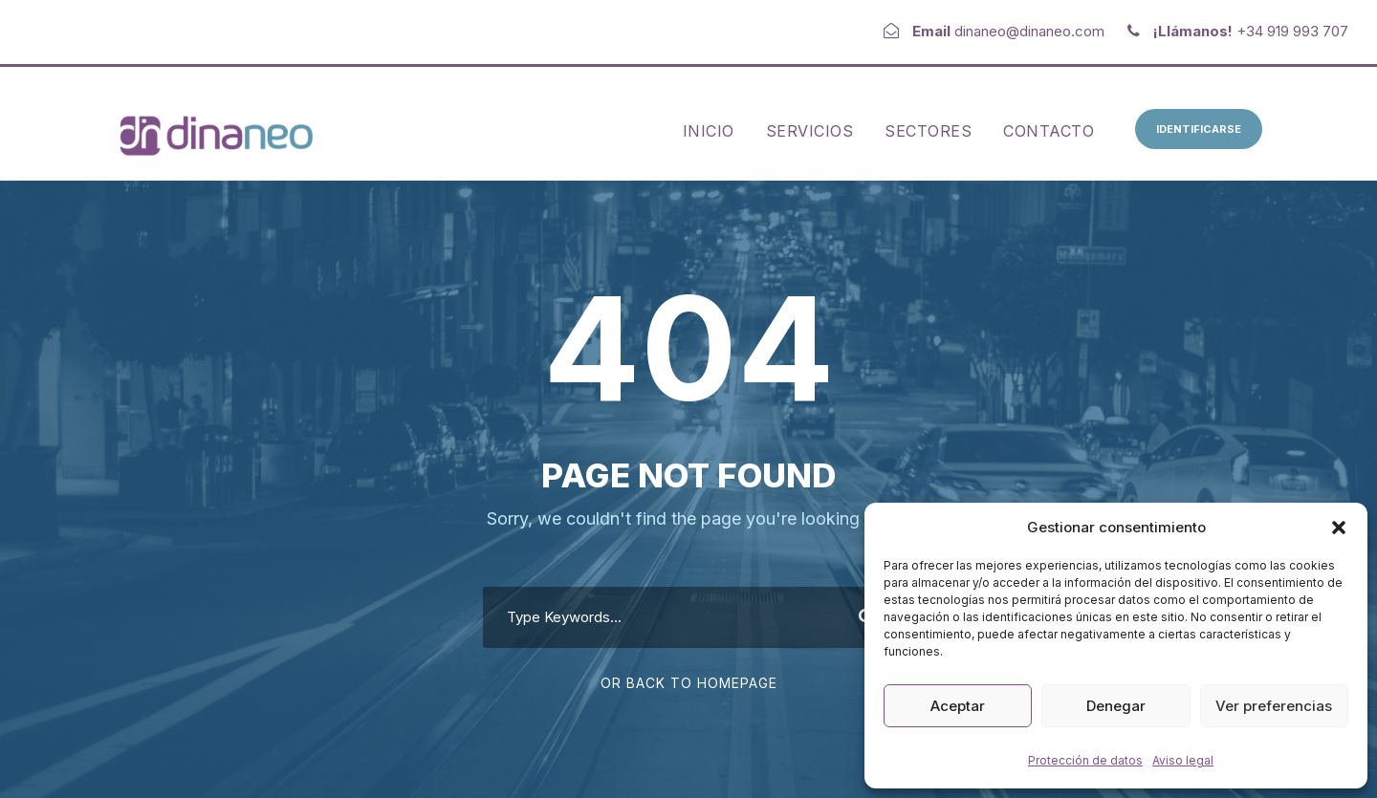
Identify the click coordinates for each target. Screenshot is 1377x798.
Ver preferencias (1273, 706)
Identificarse (1198, 129)
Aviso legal (1182, 760)
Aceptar (957, 706)
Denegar (1116, 706)
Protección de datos (1085, 760)
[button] (1338, 527)
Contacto (1048, 130)
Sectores (928, 130)
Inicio (708, 130)
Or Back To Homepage (689, 683)
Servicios (810, 130)
